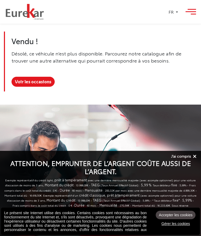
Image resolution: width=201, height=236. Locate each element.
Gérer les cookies (175, 224)
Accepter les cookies (175, 215)
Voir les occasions (33, 82)
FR (172, 12)
